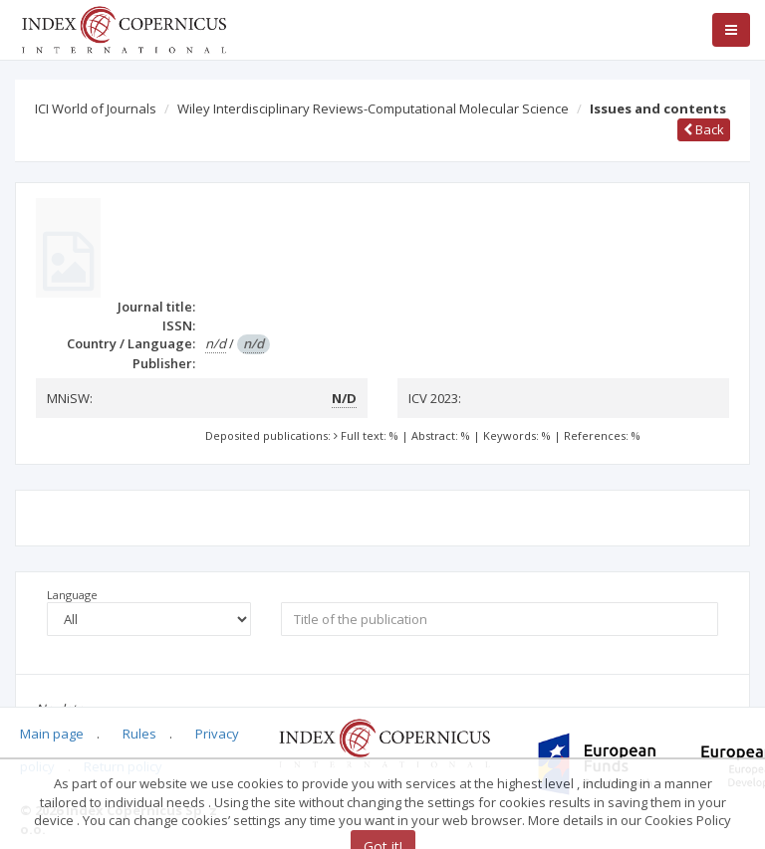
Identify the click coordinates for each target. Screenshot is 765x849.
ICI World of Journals (95, 108)
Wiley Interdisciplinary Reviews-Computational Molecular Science (373, 108)
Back (703, 129)
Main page (52, 734)
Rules (139, 734)
